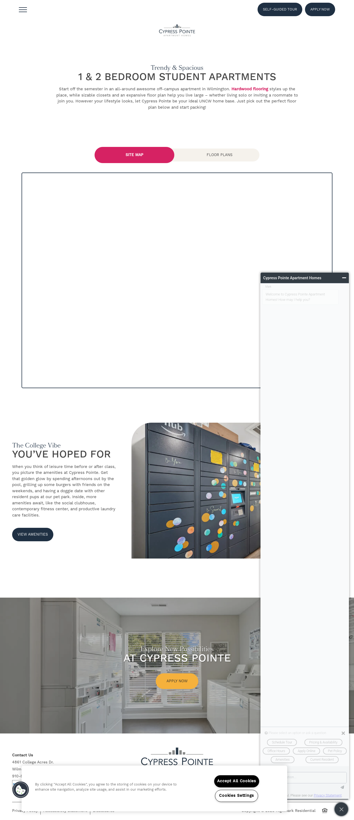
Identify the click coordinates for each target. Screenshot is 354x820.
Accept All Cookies (236, 781)
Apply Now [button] (177, 681)
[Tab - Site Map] (134, 155)
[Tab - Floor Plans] (219, 155)
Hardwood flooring (249, 89)
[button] (280, 9)
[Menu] (23, 9)
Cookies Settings (236, 795)
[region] (154, 788)
